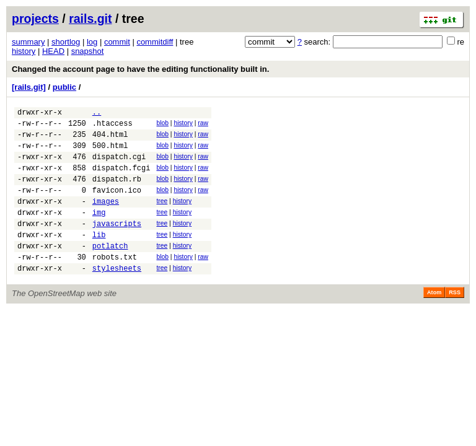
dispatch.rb (116, 191)
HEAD (53, 51)
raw (203, 124)
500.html (110, 152)
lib (99, 256)
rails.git (90, 18)
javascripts (116, 243)
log (92, 41)
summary (28, 41)
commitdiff (154, 41)
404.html (110, 139)
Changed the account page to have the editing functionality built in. (140, 69)
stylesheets (116, 296)
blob (162, 124)
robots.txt (114, 283)
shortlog (65, 41)
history (23, 51)
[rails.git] (29, 87)
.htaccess (112, 126)
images (105, 217)
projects (35, 18)
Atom (434, 320)
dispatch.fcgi (121, 178)
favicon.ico (116, 204)
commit (117, 41)
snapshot (87, 51)
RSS (455, 320)
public (64, 87)
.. (96, 113)
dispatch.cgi (119, 165)
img (99, 230)
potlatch (110, 270)
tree (161, 215)
